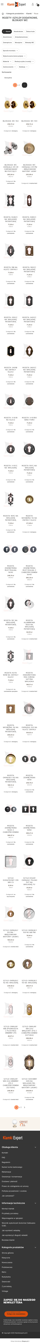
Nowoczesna (7, 1262)
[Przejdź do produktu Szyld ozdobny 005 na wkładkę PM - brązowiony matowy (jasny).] (29, 1062)
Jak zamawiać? (8, 1196)
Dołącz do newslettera (16, 1314)
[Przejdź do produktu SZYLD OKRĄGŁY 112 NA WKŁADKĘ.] (10, 964)
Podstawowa (7, 1267)
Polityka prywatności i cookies (14, 1191)
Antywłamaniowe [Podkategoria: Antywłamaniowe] (21, 37)
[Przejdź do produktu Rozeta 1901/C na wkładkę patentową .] (29, 251)
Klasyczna (6, 1258)
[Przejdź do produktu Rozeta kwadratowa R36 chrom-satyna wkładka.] (29, 656)
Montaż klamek (8, 1209)
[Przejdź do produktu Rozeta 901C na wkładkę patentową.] (10, 499)
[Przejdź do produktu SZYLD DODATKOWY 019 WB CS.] (10, 861)
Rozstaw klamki (8, 1240)
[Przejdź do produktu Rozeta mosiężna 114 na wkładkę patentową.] (10, 709)
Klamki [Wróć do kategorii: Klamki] (7, 31)
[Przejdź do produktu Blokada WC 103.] (29, 104)
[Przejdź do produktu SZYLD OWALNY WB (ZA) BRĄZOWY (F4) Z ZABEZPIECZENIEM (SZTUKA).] (29, 1010)
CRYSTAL (23, 1123)
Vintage (5, 1291)
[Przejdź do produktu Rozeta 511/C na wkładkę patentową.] (29, 449)
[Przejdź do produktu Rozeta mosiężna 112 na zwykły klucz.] (29, 499)
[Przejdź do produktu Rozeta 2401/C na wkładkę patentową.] (29, 301)
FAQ (3, 1157)
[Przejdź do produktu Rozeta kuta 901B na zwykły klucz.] (10, 656)
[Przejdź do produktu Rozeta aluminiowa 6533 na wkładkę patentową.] (29, 604)
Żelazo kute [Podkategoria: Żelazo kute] (30, 31)
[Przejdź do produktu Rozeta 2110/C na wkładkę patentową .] (10, 301)
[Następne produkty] (24, 1107)
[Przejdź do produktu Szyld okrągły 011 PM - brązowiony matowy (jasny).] (10, 914)
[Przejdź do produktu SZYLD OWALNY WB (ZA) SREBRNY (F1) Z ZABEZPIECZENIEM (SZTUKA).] (10, 1062)
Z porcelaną (6, 1286)
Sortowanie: (7, 72)
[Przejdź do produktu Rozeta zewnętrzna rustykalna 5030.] (10, 549)
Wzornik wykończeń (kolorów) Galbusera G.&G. (18, 1224)
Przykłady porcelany (10, 1213)
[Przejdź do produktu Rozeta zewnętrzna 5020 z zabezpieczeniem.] (10, 809)
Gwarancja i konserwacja (12, 1177)
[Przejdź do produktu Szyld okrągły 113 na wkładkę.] (29, 964)
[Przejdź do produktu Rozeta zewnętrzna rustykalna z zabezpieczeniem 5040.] (29, 549)
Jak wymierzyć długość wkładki (15, 1235)
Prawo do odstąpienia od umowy (15, 1186)
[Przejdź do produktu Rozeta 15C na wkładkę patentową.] (10, 604)
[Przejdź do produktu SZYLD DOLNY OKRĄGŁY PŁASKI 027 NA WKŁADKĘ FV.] (29, 861)
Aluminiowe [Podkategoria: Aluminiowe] (7, 37)
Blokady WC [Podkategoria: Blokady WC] (29, 42)
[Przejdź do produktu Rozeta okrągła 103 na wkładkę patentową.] (10, 759)
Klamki (29, 13)
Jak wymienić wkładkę (11, 1230)
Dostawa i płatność (9, 1181)
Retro (4, 1272)
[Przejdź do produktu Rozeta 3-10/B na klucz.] (10, 401)
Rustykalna (6, 1277)
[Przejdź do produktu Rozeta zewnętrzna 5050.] (29, 809)
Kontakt (5, 1153)
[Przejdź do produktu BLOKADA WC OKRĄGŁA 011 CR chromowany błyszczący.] (10, 148)
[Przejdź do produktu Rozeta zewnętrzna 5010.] (29, 759)
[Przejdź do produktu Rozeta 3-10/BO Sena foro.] (29, 401)
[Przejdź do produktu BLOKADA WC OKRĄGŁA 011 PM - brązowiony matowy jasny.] (29, 148)
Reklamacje (6, 1172)
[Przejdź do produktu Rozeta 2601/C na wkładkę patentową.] (29, 351)
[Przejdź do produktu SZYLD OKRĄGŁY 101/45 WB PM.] (29, 914)
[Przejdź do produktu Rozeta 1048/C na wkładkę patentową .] (10, 200)
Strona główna (3, 14)
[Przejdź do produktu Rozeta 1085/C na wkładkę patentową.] (29, 200)
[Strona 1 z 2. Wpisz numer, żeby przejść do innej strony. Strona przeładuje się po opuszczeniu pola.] (15, 85)
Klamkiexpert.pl (20, 1333)
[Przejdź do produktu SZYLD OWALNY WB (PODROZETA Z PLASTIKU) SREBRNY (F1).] (10, 1010)
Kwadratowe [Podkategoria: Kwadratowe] (18, 31)
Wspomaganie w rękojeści (12, 1218)
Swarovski (6, 1282)
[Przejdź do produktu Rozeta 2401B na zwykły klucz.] (10, 351)
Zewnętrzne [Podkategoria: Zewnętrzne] (7, 42)
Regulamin (6, 1162)
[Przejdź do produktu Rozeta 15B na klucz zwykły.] (10, 251)
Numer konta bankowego (12, 1167)
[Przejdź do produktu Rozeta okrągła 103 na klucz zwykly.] (29, 709)
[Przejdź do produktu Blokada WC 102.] (10, 104)
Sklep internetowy (19, 1341)
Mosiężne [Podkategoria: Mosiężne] (18, 42)
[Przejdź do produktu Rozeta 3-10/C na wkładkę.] (10, 449)
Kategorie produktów (15, 13)
